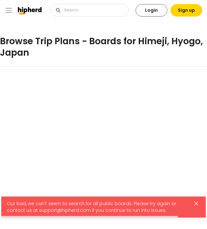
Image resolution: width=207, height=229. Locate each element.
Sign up (186, 10)
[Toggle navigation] (9, 10)
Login (151, 10)
